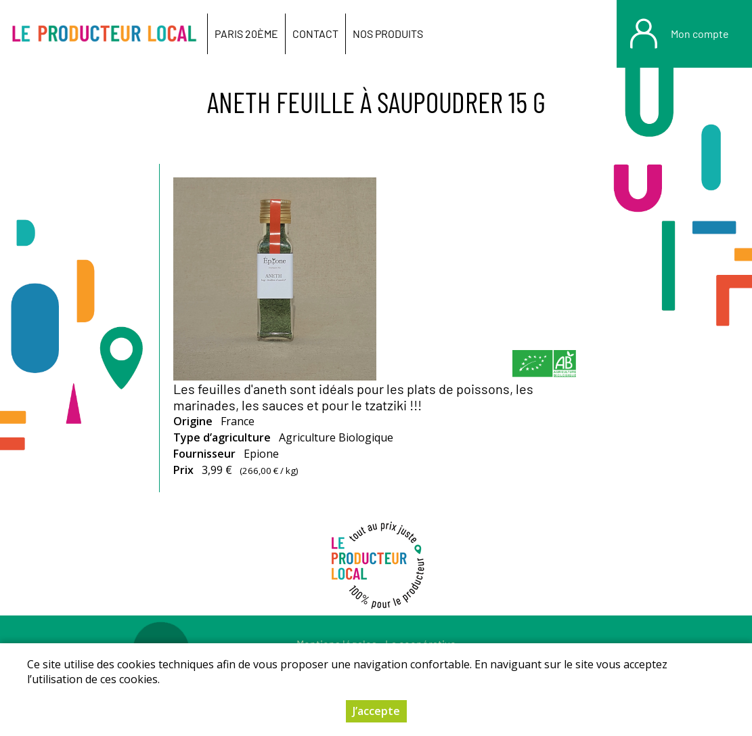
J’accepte (376, 710)
